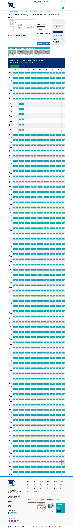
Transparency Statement (42, 526)
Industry (58, 499)
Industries (48, 7)
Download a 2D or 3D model (43, 43)
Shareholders (13, 514)
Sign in (57, 38)
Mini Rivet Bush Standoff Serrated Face (11, 55)
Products (31, 7)
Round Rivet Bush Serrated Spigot (37, 55)
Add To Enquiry (57, 32)
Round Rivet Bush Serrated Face (45, 55)
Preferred (20, 62)
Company (21, 7)
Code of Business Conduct (51, 526)
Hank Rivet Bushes (29, 11)
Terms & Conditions (18, 526)
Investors (26, 7)
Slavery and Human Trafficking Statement (30, 526)
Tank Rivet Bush (28, 54)
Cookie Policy (59, 526)
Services (43, 7)
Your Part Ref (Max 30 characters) (56, 27)
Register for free (56, 42)
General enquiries (14, 512)
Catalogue (11, 11)
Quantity (54, 22)
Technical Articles (42, 40)
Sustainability (53, 7)
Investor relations (14, 513)
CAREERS (55, 1)
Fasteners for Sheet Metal (19, 11)
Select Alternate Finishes (43, 36)
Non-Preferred (28, 62)
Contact (59, 7)
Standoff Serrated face (38, 11)
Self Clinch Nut (19, 54)
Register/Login (40, 501)
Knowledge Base (37, 7)
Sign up (58, 510)
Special (35, 62)
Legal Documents (11, 526)
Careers (29, 501)
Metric (14, 66)
